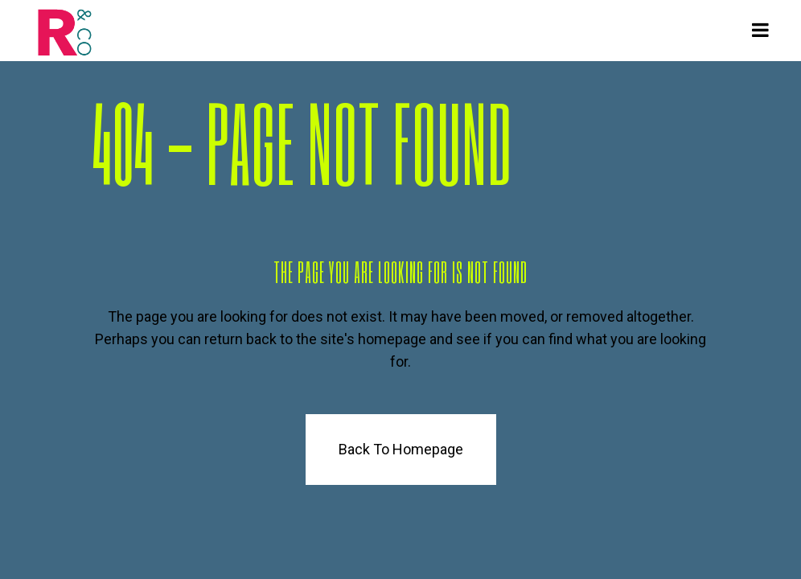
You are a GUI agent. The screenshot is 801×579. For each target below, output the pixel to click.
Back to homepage (401, 449)
